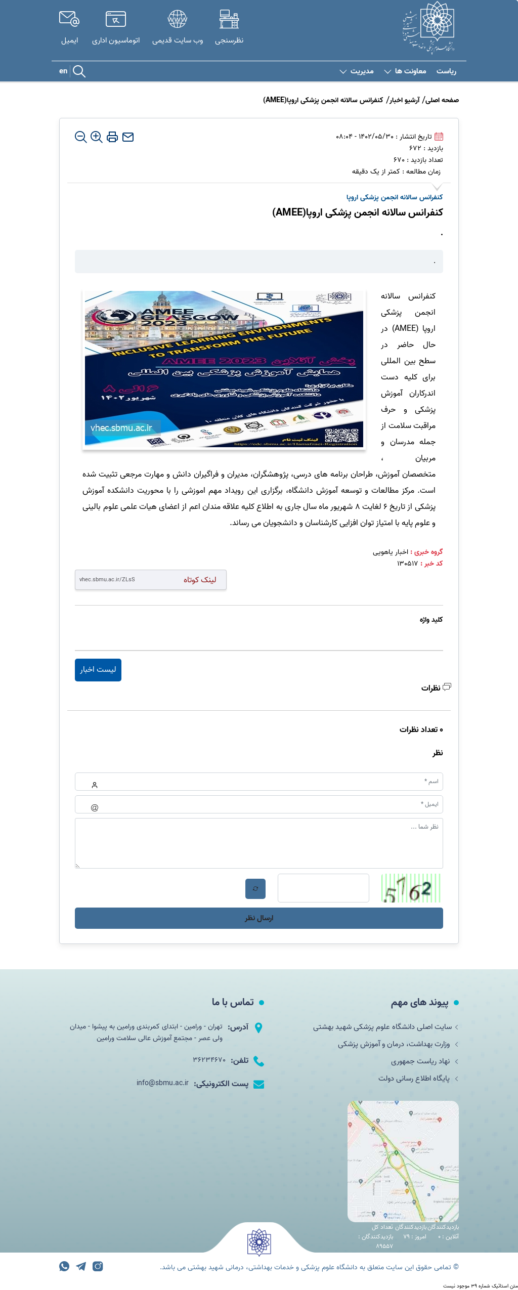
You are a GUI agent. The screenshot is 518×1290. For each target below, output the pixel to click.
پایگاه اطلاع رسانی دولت (416, 1082)
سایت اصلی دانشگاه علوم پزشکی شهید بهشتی (382, 1027)
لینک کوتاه (200, 580)
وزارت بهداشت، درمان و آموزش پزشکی (394, 1045)
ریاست (446, 71)
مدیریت (356, 71)
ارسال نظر (259, 918)
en (63, 71)
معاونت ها (405, 71)
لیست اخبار (98, 669)
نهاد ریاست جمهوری (422, 1063)
